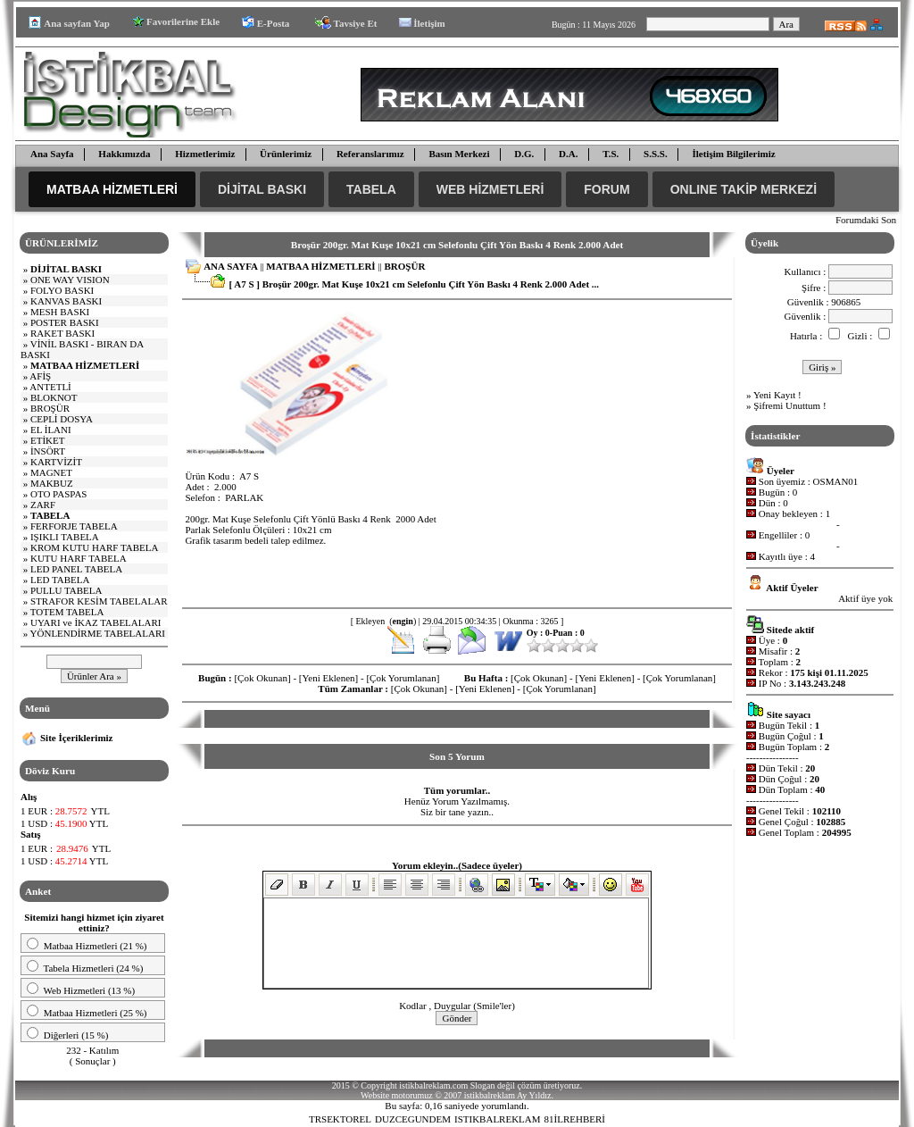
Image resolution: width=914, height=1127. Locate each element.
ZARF (42, 504)
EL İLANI (50, 429)
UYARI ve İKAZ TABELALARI (95, 622)
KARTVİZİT (56, 461)
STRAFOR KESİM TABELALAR (99, 601)
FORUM (606, 189)
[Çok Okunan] (262, 677)
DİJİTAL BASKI (262, 189)
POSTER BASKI (64, 322)
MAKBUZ (51, 483)
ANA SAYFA (230, 266)
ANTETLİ (50, 386)
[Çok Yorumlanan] (402, 677)
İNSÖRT (47, 451)
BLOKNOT (54, 397)
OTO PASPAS (58, 493)
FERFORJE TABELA (74, 526)
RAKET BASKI (62, 333)
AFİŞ (40, 376)
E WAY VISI (70, 279)
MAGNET (51, 472)
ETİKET (47, 440)
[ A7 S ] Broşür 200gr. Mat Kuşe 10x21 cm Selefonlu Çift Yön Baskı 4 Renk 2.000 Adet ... (413, 284)
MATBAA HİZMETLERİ (112, 189)
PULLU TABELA (66, 590)
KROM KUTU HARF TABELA (94, 547)
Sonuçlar (92, 1061)
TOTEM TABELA (67, 611)
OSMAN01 (836, 481)
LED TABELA (59, 579)
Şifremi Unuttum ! (789, 405)
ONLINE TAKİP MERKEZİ (743, 189)
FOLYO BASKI (62, 290)
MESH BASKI (59, 311)
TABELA (371, 189)
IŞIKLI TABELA (64, 536)
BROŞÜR (50, 408)
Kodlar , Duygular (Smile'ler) (457, 1005)
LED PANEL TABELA (76, 569)
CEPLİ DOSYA (61, 418)
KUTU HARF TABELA (78, 558)
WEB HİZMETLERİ (490, 189)
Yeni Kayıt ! (777, 394)
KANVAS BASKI (66, 301)
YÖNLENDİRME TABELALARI (97, 633)
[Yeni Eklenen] (328, 677)
